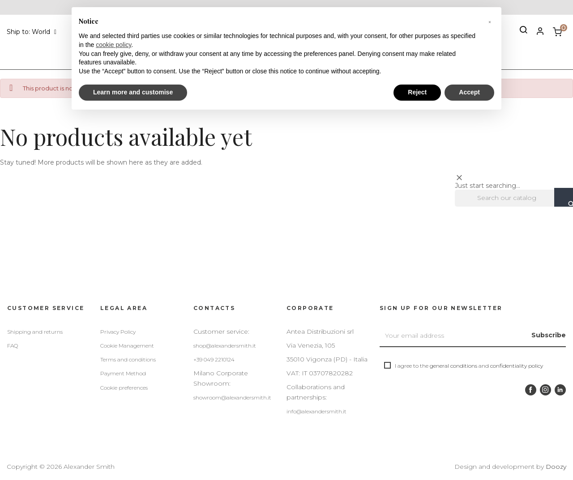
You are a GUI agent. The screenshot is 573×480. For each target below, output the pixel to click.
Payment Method (123, 373)
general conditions (453, 365)
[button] (490, 21)
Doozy (556, 467)
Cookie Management (127, 345)
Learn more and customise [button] (133, 92)
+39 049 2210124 (214, 359)
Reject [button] (417, 92)
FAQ (12, 345)
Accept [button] (469, 92)
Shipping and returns (35, 331)
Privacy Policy (118, 331)
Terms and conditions (128, 359)
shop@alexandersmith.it (224, 345)
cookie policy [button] (113, 44)
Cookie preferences (124, 387)
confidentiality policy (516, 365)
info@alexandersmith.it (316, 411)
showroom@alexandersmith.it (232, 397)
